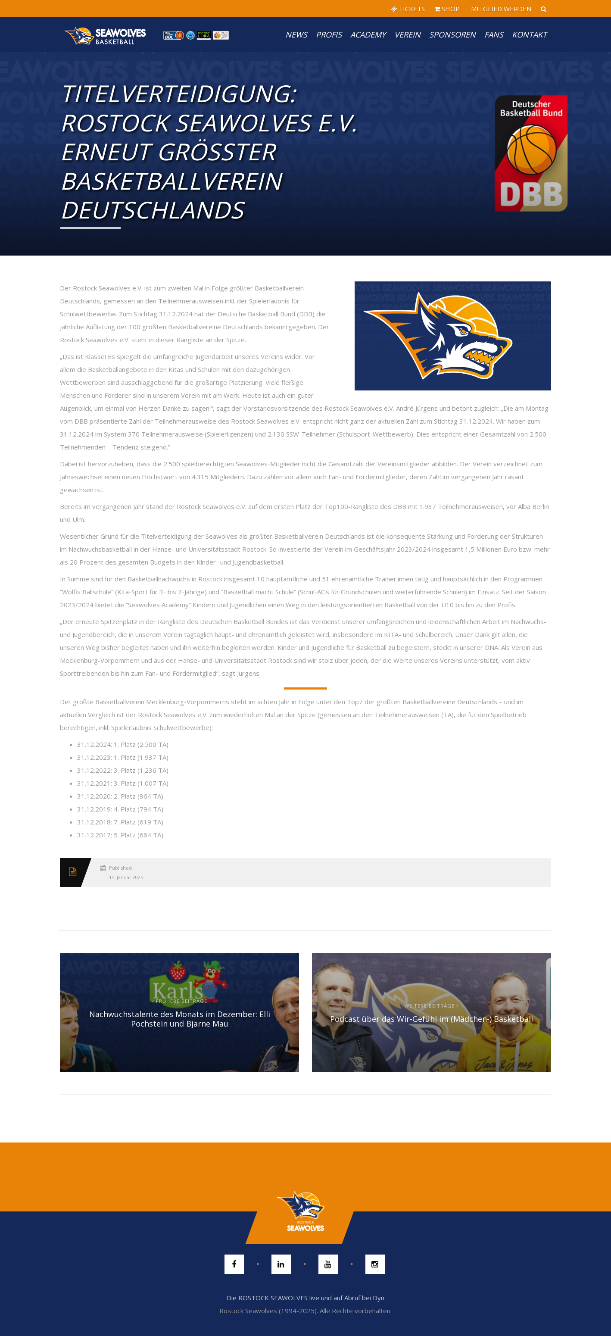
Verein (407, 34)
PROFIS (329, 34)
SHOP (447, 8)
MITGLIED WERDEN (500, 8)
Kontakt (529, 34)
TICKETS (408, 8)
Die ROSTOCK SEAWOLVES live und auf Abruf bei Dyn (305, 1297)
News (296, 34)
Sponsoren (452, 34)
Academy (368, 34)
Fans (493, 34)
